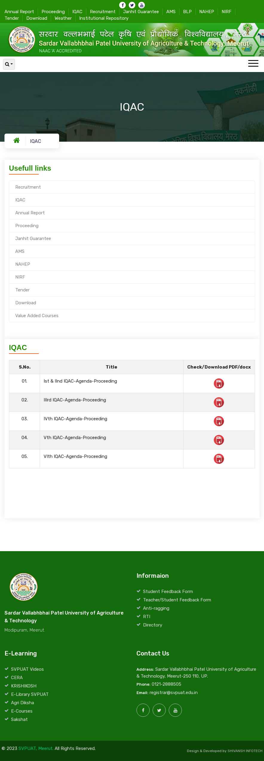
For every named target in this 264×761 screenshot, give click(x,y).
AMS (171, 11)
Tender (11, 18)
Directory (152, 625)
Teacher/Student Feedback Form (177, 600)
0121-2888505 (166, 684)
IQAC (77, 11)
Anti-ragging (156, 608)
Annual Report (19, 11)
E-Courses (22, 711)
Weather (63, 18)
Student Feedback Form (168, 591)
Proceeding (53, 11)
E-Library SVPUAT (30, 694)
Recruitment (103, 11)
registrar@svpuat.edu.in (174, 692)
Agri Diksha (22, 702)
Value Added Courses (37, 315)
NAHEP (206, 11)
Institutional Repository (103, 18)
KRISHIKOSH (23, 686)
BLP (187, 11)
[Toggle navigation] (253, 63)
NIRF (226, 11)
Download (36, 18)
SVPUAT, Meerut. (36, 748)
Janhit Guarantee (141, 11)
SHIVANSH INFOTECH (245, 751)
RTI (146, 616)
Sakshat (19, 719)
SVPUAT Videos (27, 669)
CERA (17, 677)
